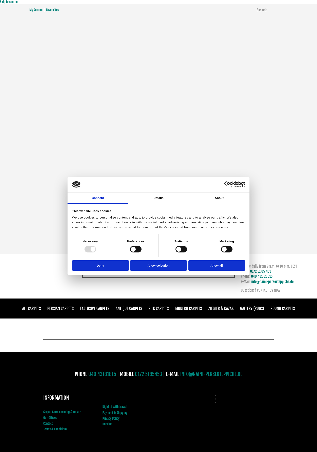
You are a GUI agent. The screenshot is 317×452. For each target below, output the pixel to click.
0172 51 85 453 (260, 271)
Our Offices (50, 418)
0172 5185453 (148, 374)
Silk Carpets (159, 308)
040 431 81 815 (262, 276)
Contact (48, 424)
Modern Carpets (188, 308)
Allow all (216, 265)
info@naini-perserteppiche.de (272, 281)
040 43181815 (102, 374)
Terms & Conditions (55, 429)
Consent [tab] (98, 198)
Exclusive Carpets (94, 308)
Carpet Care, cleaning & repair (62, 412)
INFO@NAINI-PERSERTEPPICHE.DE (211, 374)
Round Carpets (283, 308)
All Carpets (31, 308)
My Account (37, 10)
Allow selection (158, 265)
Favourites (52, 10)
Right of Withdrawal (114, 407)
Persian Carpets (60, 308)
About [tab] (219, 198)
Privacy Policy (111, 418)
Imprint (107, 424)
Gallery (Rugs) (252, 308)
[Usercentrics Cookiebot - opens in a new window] (227, 184)
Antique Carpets (129, 308)
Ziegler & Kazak (221, 308)
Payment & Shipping (115, 413)
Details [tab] (158, 198)
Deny (100, 265)
